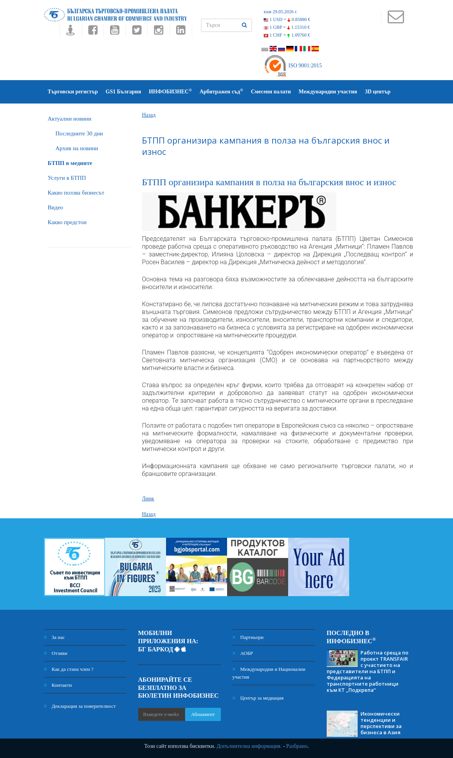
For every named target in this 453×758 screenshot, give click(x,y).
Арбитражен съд (221, 91)
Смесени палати (271, 92)
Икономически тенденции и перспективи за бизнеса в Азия (381, 723)
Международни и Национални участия (269, 673)
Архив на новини (77, 148)
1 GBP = (287, 27)
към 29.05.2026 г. (280, 11)
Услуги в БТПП (67, 178)
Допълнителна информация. (249, 746)
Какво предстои (67, 222)
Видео (55, 207)
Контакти (58, 685)
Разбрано (296, 746)
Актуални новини (69, 119)
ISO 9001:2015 (293, 65)
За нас (54, 637)
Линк (148, 499)
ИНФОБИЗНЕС (170, 91)
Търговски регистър (73, 92)
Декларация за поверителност (80, 706)
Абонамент (203, 714)
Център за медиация (258, 698)
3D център (377, 92)
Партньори (248, 637)
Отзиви (56, 653)
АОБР (243, 653)
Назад (149, 115)
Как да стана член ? (69, 669)
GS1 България (123, 92)
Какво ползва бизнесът (76, 193)
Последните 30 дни (79, 133)
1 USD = (287, 19)
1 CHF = (287, 35)
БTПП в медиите (70, 163)
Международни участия (328, 92)
